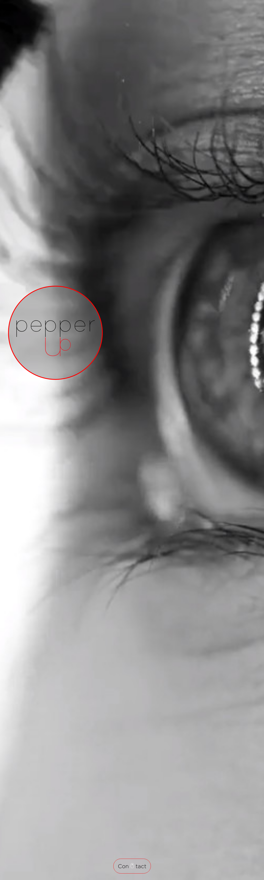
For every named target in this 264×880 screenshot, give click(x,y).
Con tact (132, 866)
